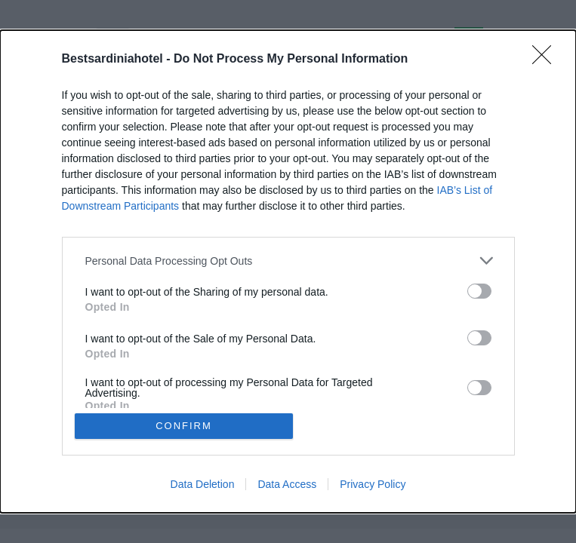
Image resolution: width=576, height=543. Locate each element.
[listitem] (288, 260)
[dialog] (288, 271)
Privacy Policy (372, 484)
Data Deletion (203, 484)
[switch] (479, 291)
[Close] (546, 59)
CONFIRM (184, 425)
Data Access (286, 484)
